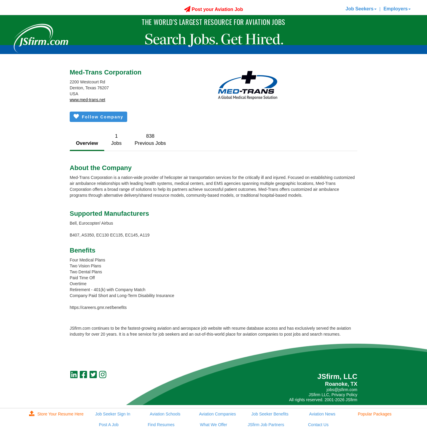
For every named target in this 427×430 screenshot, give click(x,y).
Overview (87, 143)
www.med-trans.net (87, 99)
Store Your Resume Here (56, 414)
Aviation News (322, 414)
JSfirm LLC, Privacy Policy (333, 394)
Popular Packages (375, 414)
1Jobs (116, 139)
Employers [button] (397, 8)
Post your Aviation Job (213, 9)
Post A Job (109, 424)
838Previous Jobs (150, 139)
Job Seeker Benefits (269, 414)
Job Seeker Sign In (112, 414)
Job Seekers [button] (360, 8)
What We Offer (213, 424)
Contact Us (318, 424)
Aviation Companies (217, 414)
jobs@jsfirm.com (341, 389)
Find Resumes (161, 424)
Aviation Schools (165, 414)
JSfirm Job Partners (266, 424)
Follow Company (98, 116)
